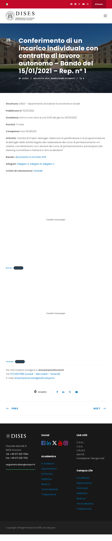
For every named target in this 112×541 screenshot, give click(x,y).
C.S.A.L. (80, 449)
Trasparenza (48, 501)
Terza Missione (49, 496)
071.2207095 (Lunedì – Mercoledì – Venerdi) (35, 380)
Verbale (38, 177)
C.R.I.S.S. (81, 457)
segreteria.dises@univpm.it (20, 471)
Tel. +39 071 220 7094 (17, 460)
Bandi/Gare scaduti (63, 85)
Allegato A (23, 170)
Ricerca (45, 490)
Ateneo (99, 4)
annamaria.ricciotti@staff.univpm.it (34, 384)
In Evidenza (47, 470)
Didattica (46, 485)
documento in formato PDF (31, 163)
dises (25, 85)
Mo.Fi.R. (81, 461)
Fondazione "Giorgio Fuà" (91, 465)
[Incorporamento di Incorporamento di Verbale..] (56, 320)
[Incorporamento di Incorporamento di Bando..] (56, 226)
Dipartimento (49, 475)
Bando (9, 274)
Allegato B (36, 170)
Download (18, 274)
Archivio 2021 (41, 85)
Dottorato (47, 480)
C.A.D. (80, 453)
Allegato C (49, 170)
